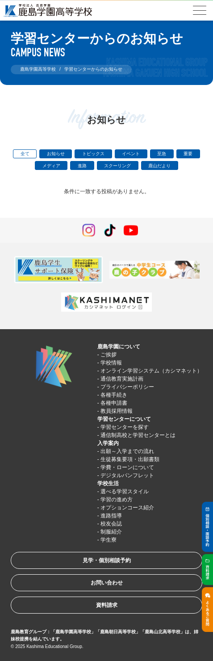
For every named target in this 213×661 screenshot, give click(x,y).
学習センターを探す (124, 427)
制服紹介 (111, 532)
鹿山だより (159, 165)
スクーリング (117, 165)
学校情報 (111, 363)
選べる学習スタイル (124, 491)
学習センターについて (124, 419)
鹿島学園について (118, 346)
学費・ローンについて (127, 467)
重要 (188, 153)
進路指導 (111, 516)
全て (25, 153)
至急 (161, 153)
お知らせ (56, 153)
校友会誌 (111, 524)
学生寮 (108, 540)
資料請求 (106, 605)
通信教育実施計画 (121, 379)
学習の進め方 (116, 499)
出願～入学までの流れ (127, 451)
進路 (82, 165)
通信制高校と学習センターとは (137, 435)
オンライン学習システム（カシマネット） (151, 371)
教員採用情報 (116, 411)
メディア (51, 165)
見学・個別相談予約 (107, 560)
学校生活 (108, 483)
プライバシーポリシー (127, 387)
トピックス (93, 153)
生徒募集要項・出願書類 (129, 459)
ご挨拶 (108, 355)
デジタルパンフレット (127, 475)
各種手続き (113, 395)
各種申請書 (113, 403)
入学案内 (108, 443)
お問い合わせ (107, 583)
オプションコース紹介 (127, 507)
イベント (131, 153)
